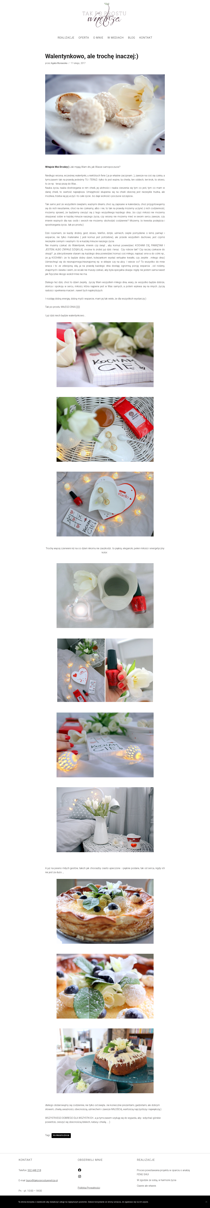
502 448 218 (34, 1171)
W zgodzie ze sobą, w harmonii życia (156, 1181)
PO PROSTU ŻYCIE (61, 1137)
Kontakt (145, 37)
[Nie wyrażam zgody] (206, 1201)
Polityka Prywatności (89, 1189)
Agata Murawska (59, 63)
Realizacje (66, 37)
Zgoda (156, 1201)
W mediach (116, 37)
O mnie (98, 37)
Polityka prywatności (178, 1201)
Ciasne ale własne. (147, 1187)
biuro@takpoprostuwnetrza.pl (42, 1182)
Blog (131, 37)
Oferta (84, 37)
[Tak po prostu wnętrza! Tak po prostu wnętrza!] (105, 16)
